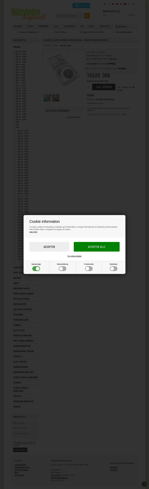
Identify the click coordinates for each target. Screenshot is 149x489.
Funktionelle (89, 267)
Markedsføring (62, 267)
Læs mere (33, 232)
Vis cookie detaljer (74, 256)
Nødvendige (36, 267)
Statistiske (114, 267)
